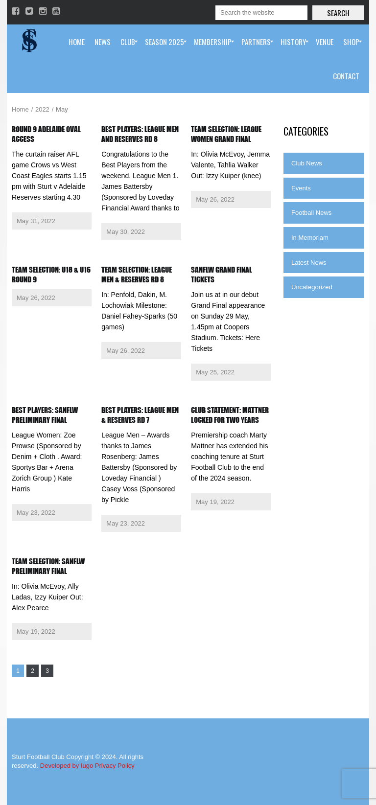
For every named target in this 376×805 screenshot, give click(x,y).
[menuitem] (77, 41)
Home (20, 109)
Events (301, 188)
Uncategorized (311, 287)
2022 (42, 109)
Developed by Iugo (66, 765)
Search (338, 12)
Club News (306, 163)
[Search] (261, 12)
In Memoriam (310, 237)
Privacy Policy (115, 765)
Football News (311, 212)
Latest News (309, 262)
